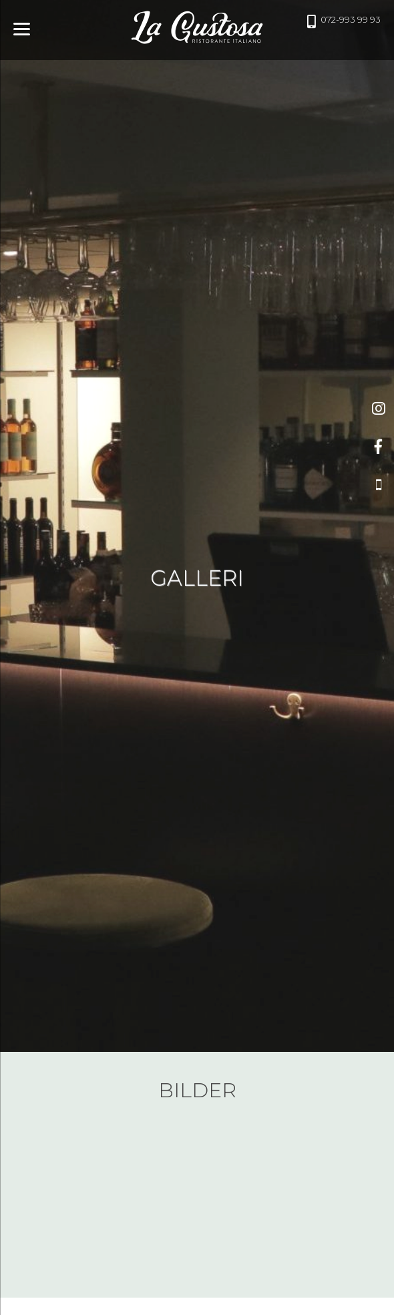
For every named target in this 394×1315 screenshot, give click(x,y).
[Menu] (21, 28)
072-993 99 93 (346, 21)
